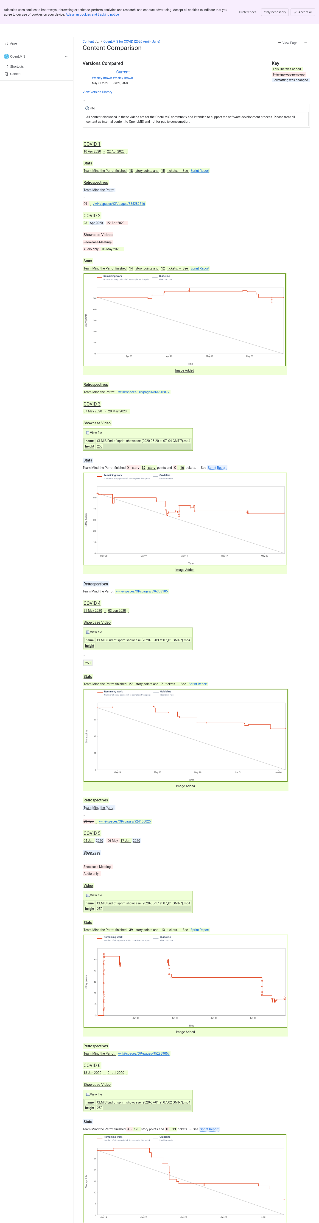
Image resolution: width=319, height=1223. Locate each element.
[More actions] (305, 18)
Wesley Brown (102, 54)
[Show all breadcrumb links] (98, 17)
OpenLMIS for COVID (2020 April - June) (132, 17)
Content (88, 17)
